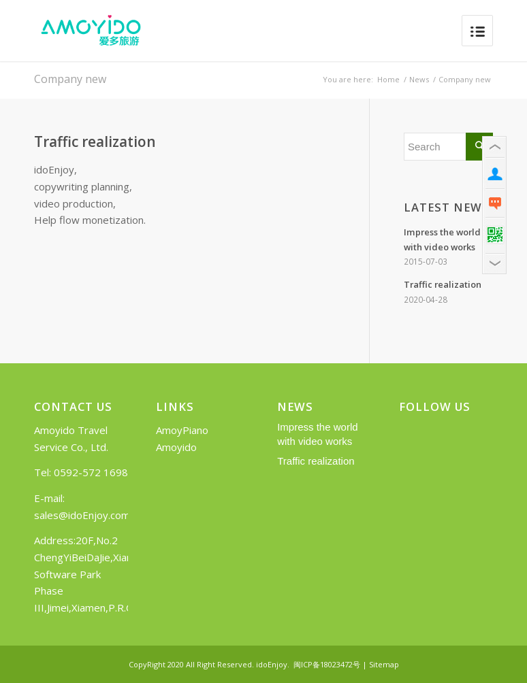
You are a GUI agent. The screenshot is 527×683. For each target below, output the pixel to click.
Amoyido (176, 447)
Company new (70, 78)
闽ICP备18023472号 (326, 664)
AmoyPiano (182, 430)
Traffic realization (95, 142)
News (419, 79)
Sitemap (384, 664)
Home (388, 79)
